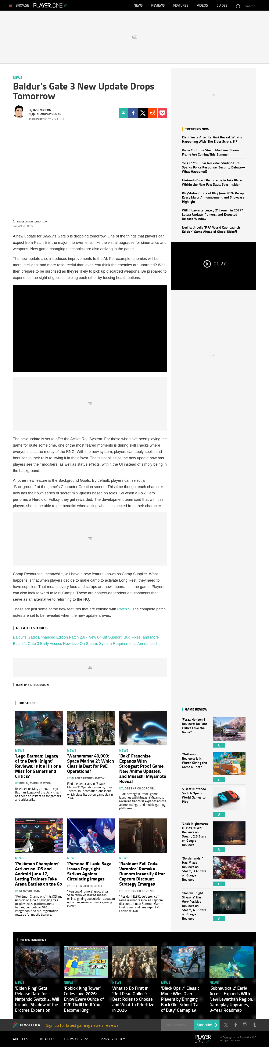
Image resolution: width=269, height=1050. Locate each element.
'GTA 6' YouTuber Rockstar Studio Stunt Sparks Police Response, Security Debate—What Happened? (213, 169)
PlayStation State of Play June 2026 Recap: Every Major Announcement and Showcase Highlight (213, 199)
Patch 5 (123, 611)
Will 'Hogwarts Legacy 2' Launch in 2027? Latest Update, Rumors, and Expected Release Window (212, 216)
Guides (221, 6)
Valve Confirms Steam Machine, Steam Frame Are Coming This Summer (210, 154)
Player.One (65, 6)
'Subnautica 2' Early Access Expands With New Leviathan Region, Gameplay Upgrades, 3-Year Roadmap (231, 1001)
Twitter (143, 115)
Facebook (133, 115)
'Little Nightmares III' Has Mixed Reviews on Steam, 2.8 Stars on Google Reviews (195, 839)
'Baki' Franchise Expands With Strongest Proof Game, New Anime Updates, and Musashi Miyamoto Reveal (142, 770)
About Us (20, 1041)
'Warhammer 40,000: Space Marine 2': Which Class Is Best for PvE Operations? (90, 765)
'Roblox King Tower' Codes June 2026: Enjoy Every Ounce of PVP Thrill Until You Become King (84, 1001)
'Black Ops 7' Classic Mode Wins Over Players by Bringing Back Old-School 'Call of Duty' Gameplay (181, 1001)
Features (181, 6)
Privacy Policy (113, 1041)
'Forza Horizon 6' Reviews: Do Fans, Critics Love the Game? (195, 734)
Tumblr (254, 1027)
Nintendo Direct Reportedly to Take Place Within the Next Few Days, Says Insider (212, 184)
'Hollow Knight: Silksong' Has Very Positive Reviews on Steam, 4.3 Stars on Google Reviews (195, 908)
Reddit (152, 115)
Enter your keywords (238, 6)
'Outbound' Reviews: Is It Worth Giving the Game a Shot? (195, 769)
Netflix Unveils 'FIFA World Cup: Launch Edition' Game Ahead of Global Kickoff (211, 231)
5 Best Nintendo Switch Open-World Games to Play (195, 804)
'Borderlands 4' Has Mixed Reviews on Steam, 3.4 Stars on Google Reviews (195, 873)
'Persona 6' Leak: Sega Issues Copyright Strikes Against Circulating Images (89, 873)
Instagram (245, 1027)
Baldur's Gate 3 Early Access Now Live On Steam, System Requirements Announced (85, 646)
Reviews (158, 6)
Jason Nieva (42, 112)
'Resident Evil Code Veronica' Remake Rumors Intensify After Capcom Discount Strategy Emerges (142, 875)
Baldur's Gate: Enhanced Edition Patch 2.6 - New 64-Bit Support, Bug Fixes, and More (86, 639)
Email (123, 115)
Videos (202, 6)
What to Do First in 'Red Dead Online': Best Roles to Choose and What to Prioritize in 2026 (133, 1001)
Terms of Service (78, 1041)
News (138, 6)
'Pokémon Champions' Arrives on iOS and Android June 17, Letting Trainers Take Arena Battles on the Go (38, 875)
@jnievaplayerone (46, 116)
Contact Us (46, 1041)
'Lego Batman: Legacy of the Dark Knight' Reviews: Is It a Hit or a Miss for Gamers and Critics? (38, 767)
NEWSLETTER (30, 1027)
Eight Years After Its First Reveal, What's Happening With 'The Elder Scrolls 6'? (212, 141)
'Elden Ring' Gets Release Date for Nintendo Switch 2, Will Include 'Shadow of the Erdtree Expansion (37, 1001)
